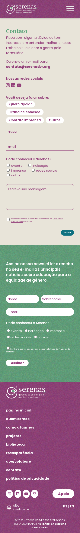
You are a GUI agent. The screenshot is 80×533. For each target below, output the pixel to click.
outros (43, 337)
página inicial (18, 410)
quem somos (17, 418)
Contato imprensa (25, 120)
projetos (13, 435)
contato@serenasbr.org (28, 66)
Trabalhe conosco (24, 112)
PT (65, 506)
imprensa (57, 331)
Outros (55, 120)
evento (16, 331)
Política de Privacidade (59, 349)
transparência (19, 452)
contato (13, 470)
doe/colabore (18, 461)
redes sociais (20, 337)
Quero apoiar (20, 104)
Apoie (63, 493)
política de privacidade (27, 478)
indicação (36, 331)
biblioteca (15, 444)
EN (72, 506)
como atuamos (20, 427)
